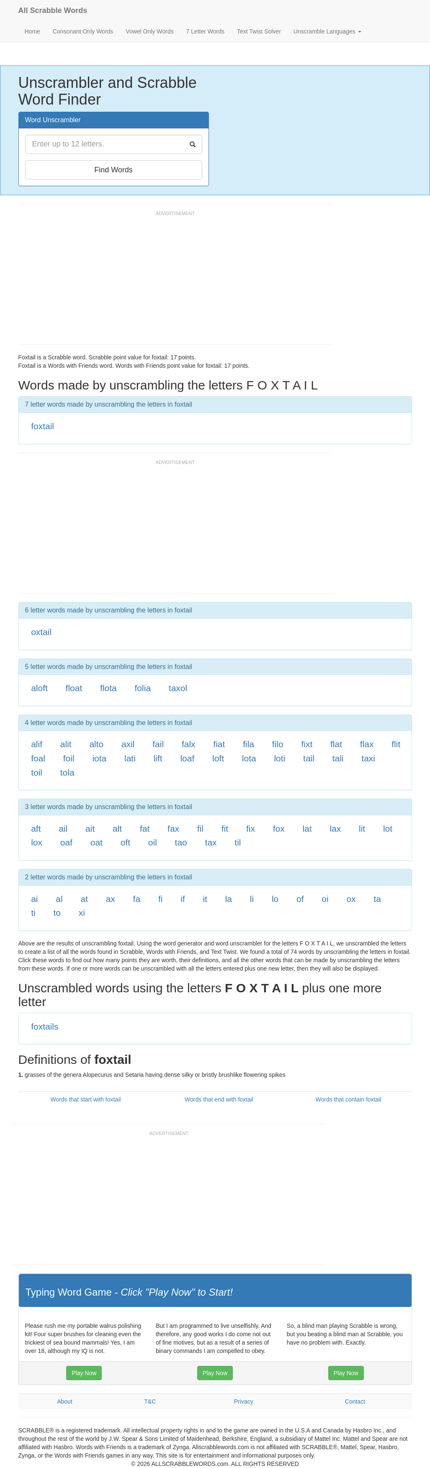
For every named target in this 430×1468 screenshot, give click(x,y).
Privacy (243, 1401)
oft (125, 842)
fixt (306, 744)
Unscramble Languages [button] (327, 31)
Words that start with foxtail (86, 1099)
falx (189, 744)
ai (34, 899)
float (74, 688)
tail (308, 758)
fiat (219, 744)
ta (377, 899)
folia (143, 688)
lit (362, 828)
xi (82, 912)
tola (67, 772)
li (252, 899)
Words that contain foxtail (348, 1099)
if (182, 899)
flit (395, 744)
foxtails (44, 1026)
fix (250, 828)
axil (128, 744)
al (59, 899)
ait (90, 828)
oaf (66, 842)
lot (387, 828)
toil (36, 772)
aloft (39, 688)
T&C (150, 1401)
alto (96, 744)
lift (158, 758)
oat (96, 842)
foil (69, 758)
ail (63, 828)
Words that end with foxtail (219, 1099)
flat (336, 744)
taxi (368, 758)
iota (99, 758)
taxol (178, 688)
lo (275, 899)
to (57, 912)
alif (36, 744)
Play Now (84, 1373)
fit (224, 828)
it (205, 899)
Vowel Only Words (149, 31)
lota (249, 758)
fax (173, 828)
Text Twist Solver (259, 31)
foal (38, 758)
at (84, 899)
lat (307, 828)
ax (110, 899)
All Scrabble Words (53, 10)
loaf (187, 758)
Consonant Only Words (83, 31)
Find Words (113, 170)
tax (211, 842)
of (300, 899)
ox (350, 899)
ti (33, 912)
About (64, 1401)
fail (158, 744)
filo (277, 744)
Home (32, 31)
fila (248, 744)
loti (279, 758)
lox (36, 842)
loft (218, 758)
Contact (355, 1401)
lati (130, 758)
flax (367, 744)
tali (338, 758)
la (228, 899)
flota (108, 688)
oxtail (41, 632)
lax (335, 828)
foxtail (42, 426)
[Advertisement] (170, 281)
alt (117, 828)
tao (181, 842)
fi (160, 899)
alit (66, 744)
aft (36, 828)
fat (144, 828)
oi (325, 899)
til (237, 842)
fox (279, 828)
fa (137, 899)
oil (152, 842)
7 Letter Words (205, 31)
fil (200, 828)
